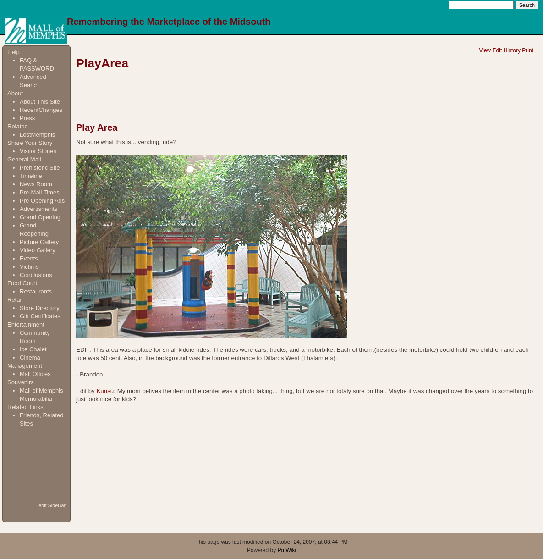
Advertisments (38, 208)
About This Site (40, 101)
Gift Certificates (40, 316)
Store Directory (40, 307)
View (485, 50)
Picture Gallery (39, 241)
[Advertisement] (36, 464)
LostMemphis (37, 134)
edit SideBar (52, 505)
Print (527, 50)
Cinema (30, 357)
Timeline (31, 175)
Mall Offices (35, 374)
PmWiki (287, 550)
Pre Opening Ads (42, 200)
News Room (36, 184)
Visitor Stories (38, 151)
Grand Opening (40, 217)
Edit (497, 50)
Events (29, 258)
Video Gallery (37, 250)
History (512, 50)
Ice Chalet (33, 349)
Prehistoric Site (40, 167)
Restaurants (36, 291)
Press (27, 118)
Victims (29, 266)
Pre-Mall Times (40, 192)
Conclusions (36, 274)
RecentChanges (41, 109)
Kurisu (105, 390)
